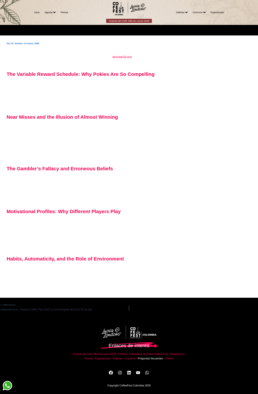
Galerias (182, 12)
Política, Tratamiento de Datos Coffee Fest (143, 354)
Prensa (64, 12)
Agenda (50, 12)
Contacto (130, 358)
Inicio (37, 12)
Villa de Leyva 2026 (104, 354)
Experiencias (217, 12)
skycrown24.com (122, 56)
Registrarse (177, 354)
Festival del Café (83, 354)
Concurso (199, 12)
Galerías (117, 358)
